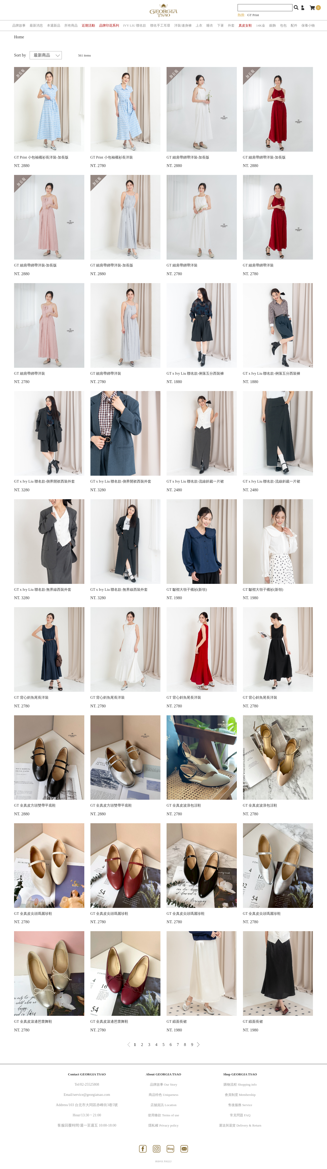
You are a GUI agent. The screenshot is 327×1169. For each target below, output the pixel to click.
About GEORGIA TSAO (163, 1074)
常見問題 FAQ (240, 1115)
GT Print (253, 15)
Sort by (20, 55)
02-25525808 (89, 1084)
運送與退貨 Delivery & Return (240, 1125)
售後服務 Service (240, 1105)
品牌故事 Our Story (163, 1084)
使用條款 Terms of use (163, 1115)
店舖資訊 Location (163, 1105)
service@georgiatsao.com (91, 1095)
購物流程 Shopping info (240, 1084)
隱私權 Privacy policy (163, 1125)
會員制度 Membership (240, 1095)
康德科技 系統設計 (163, 1161)
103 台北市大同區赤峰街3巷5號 (93, 1105)
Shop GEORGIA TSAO (240, 1074)
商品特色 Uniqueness (163, 1095)
